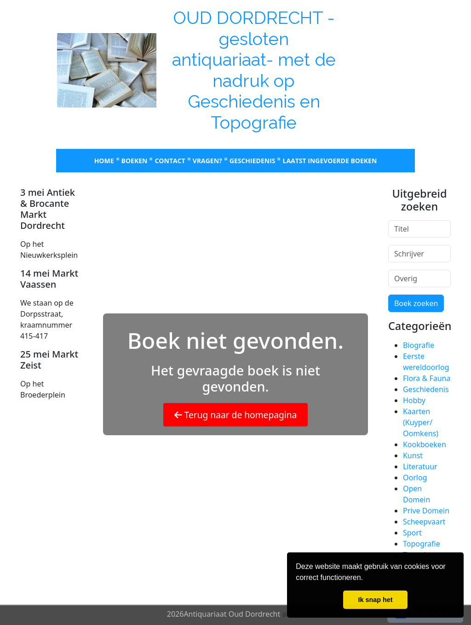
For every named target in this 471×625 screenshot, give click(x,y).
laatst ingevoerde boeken (329, 160)
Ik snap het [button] (375, 599)
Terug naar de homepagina (235, 415)
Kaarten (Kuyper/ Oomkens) (420, 422)
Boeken (134, 160)
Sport (412, 533)
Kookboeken (424, 444)
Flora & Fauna (426, 378)
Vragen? (207, 160)
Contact (170, 160)
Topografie (421, 544)
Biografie (418, 345)
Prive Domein (426, 511)
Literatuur (420, 466)
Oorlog (415, 477)
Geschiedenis (253, 160)
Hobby (414, 400)
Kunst (413, 455)
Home (104, 160)
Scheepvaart (424, 522)
